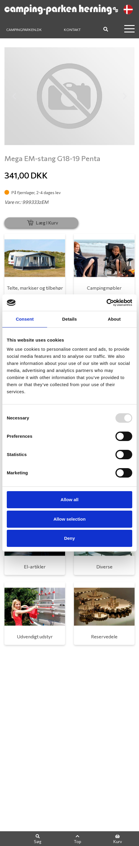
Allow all (70, 499)
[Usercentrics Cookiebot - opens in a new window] (106, 302)
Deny (69, 538)
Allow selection (69, 519)
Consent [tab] (25, 319)
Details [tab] (69, 319)
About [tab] (114, 319)
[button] (14, 96)
